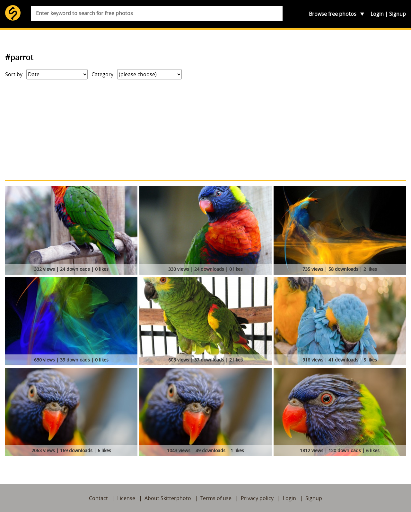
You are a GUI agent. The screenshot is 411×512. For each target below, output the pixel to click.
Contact (98, 498)
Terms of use (216, 498)
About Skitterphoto (167, 498)
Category (102, 74)
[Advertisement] (205, 130)
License (126, 498)
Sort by (13, 74)
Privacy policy (257, 498)
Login (377, 13)
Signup (397, 13)
